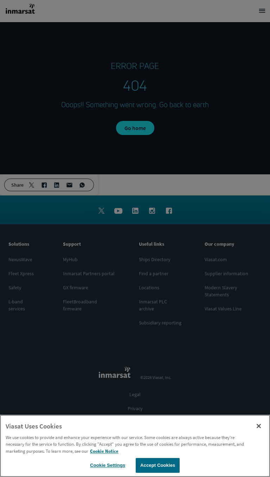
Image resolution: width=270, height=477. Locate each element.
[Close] (258, 427)
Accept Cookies (157, 467)
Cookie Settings (107, 467)
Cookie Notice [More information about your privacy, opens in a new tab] (104, 453)
